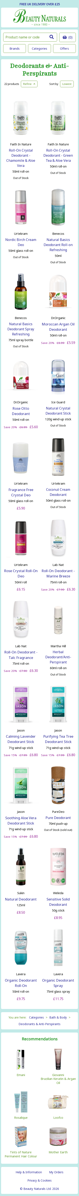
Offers (64, 48)
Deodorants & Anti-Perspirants (39, 69)
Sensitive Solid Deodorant (58, 902)
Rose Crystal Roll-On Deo (21, 573)
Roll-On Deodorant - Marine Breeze (58, 573)
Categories (39, 48)
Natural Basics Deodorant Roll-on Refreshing (58, 244)
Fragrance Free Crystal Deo (20, 492)
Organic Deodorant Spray (58, 983)
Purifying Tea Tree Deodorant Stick (58, 739)
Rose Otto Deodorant (21, 411)
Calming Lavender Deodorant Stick (21, 739)
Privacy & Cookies (39, 1180)
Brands (14, 48)
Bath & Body (58, 1017)
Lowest (66, 84)
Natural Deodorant (21, 899)
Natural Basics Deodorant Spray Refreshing (20, 329)
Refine (29, 84)
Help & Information (29, 1172)
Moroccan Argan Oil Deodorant (58, 327)
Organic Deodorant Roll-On (21, 983)
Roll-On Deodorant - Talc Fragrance (20, 655)
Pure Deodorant (58, 817)
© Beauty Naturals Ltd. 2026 (39, 1189)
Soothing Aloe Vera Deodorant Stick (20, 820)
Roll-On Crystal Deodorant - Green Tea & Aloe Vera (58, 155)
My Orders (56, 1172)
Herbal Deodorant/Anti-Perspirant (58, 657)
